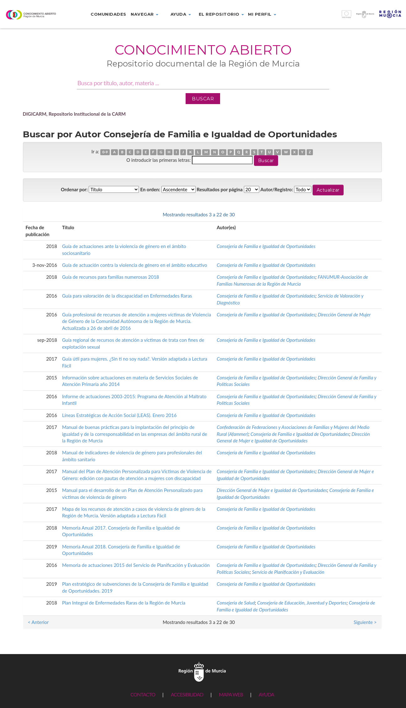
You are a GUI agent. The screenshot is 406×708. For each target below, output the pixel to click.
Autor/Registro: (277, 189)
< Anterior (38, 214)
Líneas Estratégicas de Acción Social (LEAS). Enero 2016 (119, 415)
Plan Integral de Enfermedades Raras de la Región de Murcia (123, 602)
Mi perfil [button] (262, 14)
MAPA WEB (231, 694)
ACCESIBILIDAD (187, 694)
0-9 (105, 152)
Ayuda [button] (181, 14)
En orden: (150, 189)
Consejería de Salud (236, 602)
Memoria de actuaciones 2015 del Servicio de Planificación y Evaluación (136, 565)
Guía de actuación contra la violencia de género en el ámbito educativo (134, 265)
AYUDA (266, 694)
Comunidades (108, 14)
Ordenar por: (74, 189)
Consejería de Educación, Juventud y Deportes (301, 602)
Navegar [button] (144, 14)
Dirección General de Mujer (344, 314)
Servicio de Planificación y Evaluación (288, 572)
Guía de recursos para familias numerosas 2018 (110, 277)
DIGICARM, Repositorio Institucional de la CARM (74, 114)
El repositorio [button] (221, 14)
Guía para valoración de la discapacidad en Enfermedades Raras (127, 296)
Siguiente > (365, 214)
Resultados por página (220, 189)
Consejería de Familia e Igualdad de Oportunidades (266, 246)
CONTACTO (142, 694)
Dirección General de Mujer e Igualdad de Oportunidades (272, 490)
